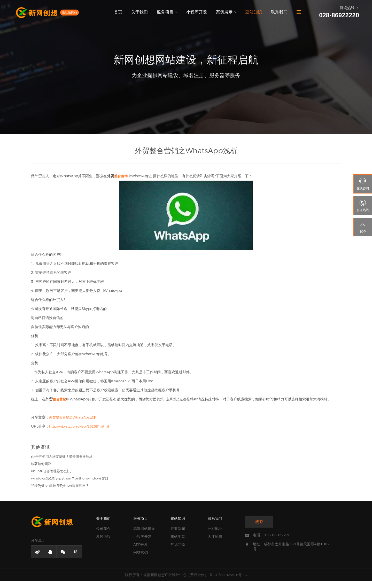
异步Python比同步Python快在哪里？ (60, 485)
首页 (118, 12)
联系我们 (279, 12)
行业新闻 (178, 528)
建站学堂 (178, 536)
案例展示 (226, 12)
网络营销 (140, 552)
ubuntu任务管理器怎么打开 (52, 471)
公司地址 (215, 528)
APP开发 (140, 544)
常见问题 (178, 544)
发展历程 (103, 536)
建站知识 (253, 12)
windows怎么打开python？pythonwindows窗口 (69, 478)
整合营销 (121, 176)
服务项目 (167, 12)
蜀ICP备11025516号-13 (228, 575)
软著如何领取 (41, 464)
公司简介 (103, 528)
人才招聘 (215, 536)
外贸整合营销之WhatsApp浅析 (73, 417)
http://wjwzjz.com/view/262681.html (79, 426)
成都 (259, 521)
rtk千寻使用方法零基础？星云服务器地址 (61, 456)
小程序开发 (196, 12)
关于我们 (139, 12)
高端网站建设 (144, 528)
